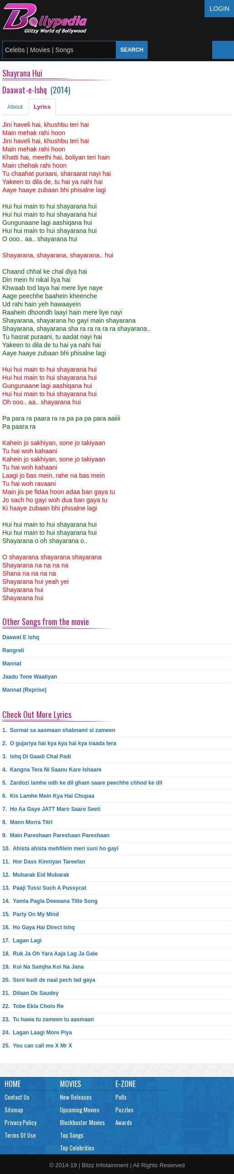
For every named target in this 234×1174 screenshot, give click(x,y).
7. (51, 809)
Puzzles (124, 1109)
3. (36, 756)
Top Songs (72, 1135)
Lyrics (42, 106)
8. (27, 822)
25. (37, 1046)
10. (60, 848)
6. (48, 796)
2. (59, 743)
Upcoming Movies (80, 1109)
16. (38, 927)
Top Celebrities (77, 1147)
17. (22, 940)
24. (37, 1032)
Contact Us (17, 1096)
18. (50, 954)
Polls (121, 1096)
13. (44, 888)
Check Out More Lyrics (36, 714)
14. (50, 901)
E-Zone (125, 1083)
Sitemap (14, 1109)
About (15, 106)
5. (82, 783)
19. (43, 967)
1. (58, 730)
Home (12, 1083)
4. (52, 769)
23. (48, 1019)
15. (30, 914)
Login (219, 8)
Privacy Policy (20, 1122)
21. (30, 993)
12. (35, 875)
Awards (123, 1122)
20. (48, 980)
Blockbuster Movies (82, 1122)
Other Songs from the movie (45, 621)
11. (43, 862)
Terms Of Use (20, 1135)
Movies (70, 1083)
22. (33, 1006)
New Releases (76, 1096)
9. (56, 835)
